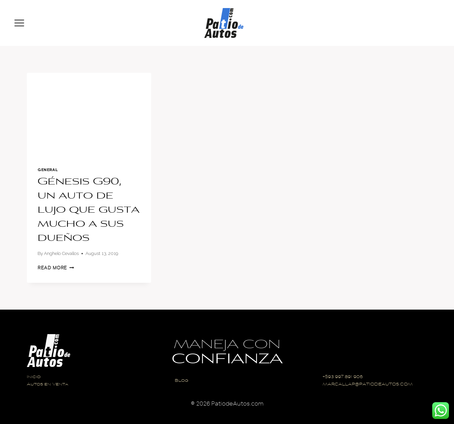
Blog (181, 381)
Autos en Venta (47, 384)
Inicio (34, 377)
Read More (56, 267)
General (48, 169)
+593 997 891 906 (343, 377)
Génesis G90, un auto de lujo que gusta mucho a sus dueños (88, 210)
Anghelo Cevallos (61, 253)
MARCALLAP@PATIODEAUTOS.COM (368, 384)
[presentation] (89, 114)
